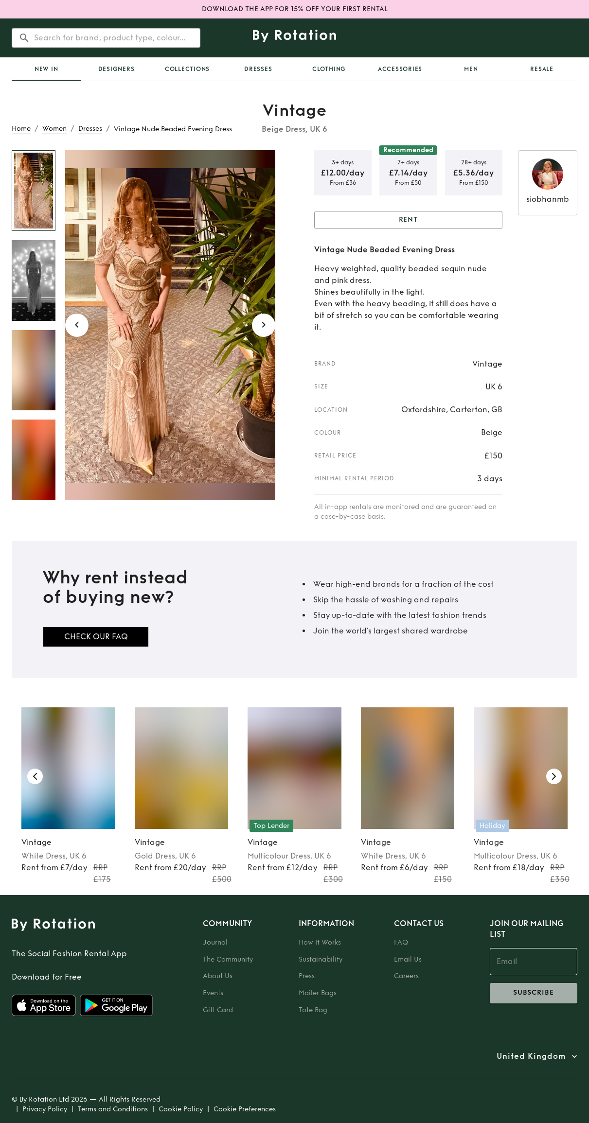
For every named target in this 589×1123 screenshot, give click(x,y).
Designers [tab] (116, 69)
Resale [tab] (541, 69)
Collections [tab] (187, 69)
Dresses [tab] (258, 69)
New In (46, 69)
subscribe (534, 993)
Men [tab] (471, 69)
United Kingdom (531, 1056)
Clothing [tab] (329, 69)
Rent (408, 219)
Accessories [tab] (400, 69)
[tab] (46, 69)
